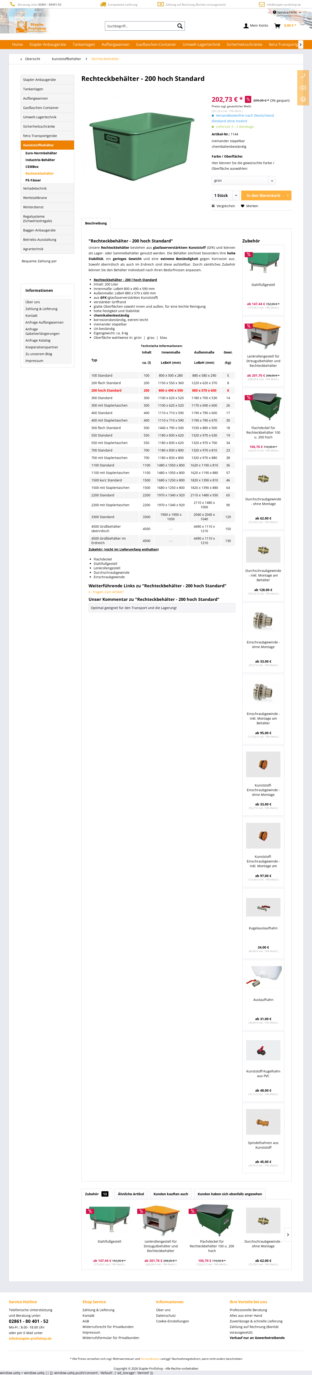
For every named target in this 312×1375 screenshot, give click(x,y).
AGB (85, 1321)
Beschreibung (96, 223)
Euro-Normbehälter (41, 153)
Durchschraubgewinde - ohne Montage (263, 501)
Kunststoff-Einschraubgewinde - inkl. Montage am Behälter (263, 861)
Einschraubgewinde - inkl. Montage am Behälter (263, 718)
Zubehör (96, 1194)
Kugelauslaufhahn (263, 928)
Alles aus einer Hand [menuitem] (246, 1315)
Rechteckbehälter (39, 173)
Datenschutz (166, 1315)
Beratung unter (35, 4)
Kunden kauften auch (171, 1194)
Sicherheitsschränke (39, 126)
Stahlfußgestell (263, 284)
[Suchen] (180, 26)
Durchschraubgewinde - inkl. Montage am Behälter (263, 575)
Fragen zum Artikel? (106, 592)
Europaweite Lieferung (118, 4)
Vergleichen (223, 206)
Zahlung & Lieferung (41, 309)
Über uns (32, 302)
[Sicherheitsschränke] (244, 44)
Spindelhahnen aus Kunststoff (263, 1145)
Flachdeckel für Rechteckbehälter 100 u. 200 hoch (263, 432)
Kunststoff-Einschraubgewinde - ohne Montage (263, 790)
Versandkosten (150, 1359)
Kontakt (31, 315)
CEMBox (32, 166)
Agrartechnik (33, 249)
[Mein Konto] (256, 26)
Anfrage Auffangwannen (44, 322)
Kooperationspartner (41, 347)
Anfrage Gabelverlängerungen (42, 331)
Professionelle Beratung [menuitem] (248, 1310)
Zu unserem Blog (38, 354)
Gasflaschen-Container (41, 107)
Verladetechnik (35, 188)
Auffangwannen (35, 98)
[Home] (17, 44)
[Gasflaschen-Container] (156, 44)
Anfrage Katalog (37, 340)
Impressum (34, 360)
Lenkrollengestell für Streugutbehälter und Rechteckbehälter (263, 361)
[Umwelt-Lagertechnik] (201, 44)
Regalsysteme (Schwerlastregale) (37, 218)
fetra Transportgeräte (40, 136)
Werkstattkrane (35, 197)
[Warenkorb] (286, 26)
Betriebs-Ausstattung (39, 239)
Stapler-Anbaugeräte (39, 79)
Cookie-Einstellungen (172, 1321)
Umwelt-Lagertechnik (39, 117)
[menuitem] (145, 26)
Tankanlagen (33, 89)
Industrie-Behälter (40, 160)
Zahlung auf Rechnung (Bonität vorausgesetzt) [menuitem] (254, 1329)
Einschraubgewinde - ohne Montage (263, 644)
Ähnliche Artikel (131, 1194)
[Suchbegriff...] (145, 26)
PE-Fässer (33, 180)
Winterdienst (33, 207)
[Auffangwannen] (115, 44)
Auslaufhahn (263, 999)
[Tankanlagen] (83, 44)
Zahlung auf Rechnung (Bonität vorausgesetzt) (191, 4)
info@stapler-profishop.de (284, 5)
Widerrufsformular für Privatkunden (110, 1337)
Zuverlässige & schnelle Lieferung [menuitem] (256, 1321)
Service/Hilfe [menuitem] (285, 12)
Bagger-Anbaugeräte (39, 230)
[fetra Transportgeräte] (288, 44)
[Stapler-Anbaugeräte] (47, 44)
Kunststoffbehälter (38, 145)
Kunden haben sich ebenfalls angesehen (230, 1194)
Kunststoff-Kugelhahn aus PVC (263, 1073)
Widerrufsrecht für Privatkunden (108, 1326)
